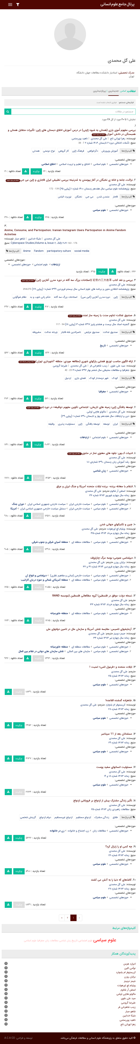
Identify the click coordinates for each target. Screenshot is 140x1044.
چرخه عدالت (51, 332)
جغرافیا (40, 941)
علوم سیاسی (100, 504)
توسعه (106, 424)
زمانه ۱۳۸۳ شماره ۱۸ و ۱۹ (116, 776)
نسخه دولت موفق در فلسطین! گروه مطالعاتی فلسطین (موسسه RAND (92, 596)
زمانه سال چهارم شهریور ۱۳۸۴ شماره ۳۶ (109, 495)
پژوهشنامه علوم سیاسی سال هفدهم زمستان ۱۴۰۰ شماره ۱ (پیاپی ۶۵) (94, 189)
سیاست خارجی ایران (79, 504)
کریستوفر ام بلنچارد (115, 705)
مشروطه (36, 332)
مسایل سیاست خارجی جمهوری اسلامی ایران (43, 509)
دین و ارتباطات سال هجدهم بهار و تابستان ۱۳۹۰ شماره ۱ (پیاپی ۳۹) (95, 416)
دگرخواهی (93, 151)
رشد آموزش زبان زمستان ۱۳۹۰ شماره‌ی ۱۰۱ (108, 462)
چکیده (36, 171)
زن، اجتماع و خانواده (78, 831)
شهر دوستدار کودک (98, 378)
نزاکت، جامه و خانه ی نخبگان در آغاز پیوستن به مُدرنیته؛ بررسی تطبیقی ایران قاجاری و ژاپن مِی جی (69, 180)
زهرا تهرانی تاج (117, 139)
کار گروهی (63, 151)
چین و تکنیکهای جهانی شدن (116, 524)
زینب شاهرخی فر (98, 366)
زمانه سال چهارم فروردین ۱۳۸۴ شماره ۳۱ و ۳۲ (106, 567)
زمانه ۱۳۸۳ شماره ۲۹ (118, 743)
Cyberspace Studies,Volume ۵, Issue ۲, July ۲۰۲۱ (39, 243)
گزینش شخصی (28, 817)
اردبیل (68, 378)
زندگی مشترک (101, 817)
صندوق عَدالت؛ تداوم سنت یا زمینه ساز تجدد (100, 315)
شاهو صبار (20, 239)
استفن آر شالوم (117, 491)
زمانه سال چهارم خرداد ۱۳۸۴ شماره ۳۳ (109, 604)
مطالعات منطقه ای (80, 542)
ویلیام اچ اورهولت (116, 529)
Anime (27, 251)
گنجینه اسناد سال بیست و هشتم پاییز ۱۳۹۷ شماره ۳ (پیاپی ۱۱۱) (97, 324)
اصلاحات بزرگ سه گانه (65, 297)
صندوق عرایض (92, 332)
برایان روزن (119, 562)
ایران (115, 424)
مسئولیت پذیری (66, 424)
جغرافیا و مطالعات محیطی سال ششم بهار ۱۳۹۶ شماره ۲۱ (101, 370)
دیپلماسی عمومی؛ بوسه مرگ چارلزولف (111, 558)
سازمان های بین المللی (78, 651)
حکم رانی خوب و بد (40, 297)
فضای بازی (80, 378)
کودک (115, 378)
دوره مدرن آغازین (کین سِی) (95, 297)
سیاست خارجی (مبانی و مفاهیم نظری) (70, 576)
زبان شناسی (65, 941)
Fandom (39, 251)
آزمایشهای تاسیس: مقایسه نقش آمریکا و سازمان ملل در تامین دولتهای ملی (89, 629)
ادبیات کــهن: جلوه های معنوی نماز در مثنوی (100, 453)
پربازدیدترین (99, 91)
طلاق (115, 817)
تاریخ (75, 941)
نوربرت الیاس (64, 197)
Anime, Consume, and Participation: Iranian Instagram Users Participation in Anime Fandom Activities (65, 232)
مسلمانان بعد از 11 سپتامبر (116, 734)
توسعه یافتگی (93, 424)
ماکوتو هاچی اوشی (96, 412)
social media (81, 251)
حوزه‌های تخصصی (118, 164)
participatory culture (59, 251)
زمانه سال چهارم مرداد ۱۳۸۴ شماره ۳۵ (110, 533)
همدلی (36, 151)
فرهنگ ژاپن (78, 151)
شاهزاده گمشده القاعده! (119, 700)
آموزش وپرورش (110, 151)
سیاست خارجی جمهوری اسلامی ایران (47, 504)
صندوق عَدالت (110, 332)
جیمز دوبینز (119, 634)
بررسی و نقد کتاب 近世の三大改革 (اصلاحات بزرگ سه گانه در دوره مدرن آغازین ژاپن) (77, 280)
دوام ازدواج (45, 817)
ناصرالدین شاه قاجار (71, 332)
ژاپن (116, 297)
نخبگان (78, 197)
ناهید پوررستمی (80, 139)
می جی (89, 197)
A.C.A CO (9, 1038)
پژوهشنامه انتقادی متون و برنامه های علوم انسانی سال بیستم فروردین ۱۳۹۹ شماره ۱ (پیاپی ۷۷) (80, 289)
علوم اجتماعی (41, 264)
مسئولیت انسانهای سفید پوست (114, 767)
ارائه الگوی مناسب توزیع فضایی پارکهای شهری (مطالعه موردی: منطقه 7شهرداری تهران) (75, 361)
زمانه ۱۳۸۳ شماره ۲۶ (118, 855)
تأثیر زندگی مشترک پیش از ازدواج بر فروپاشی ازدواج (102, 800)
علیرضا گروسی (60, 366)
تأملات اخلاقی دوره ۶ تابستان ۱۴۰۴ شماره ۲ (107, 143)
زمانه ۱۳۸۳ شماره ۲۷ (118, 889)
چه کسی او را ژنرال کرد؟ (118, 846)
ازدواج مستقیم (83, 817)
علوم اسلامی (99, 164)
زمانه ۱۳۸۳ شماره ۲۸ (118, 709)
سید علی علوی (117, 366)
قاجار (115, 197)
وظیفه (51, 424)
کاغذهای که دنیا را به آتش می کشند (111, 880)
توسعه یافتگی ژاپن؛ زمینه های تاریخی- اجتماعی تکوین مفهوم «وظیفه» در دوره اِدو (79, 407)
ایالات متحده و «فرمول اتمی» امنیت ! (111, 667)
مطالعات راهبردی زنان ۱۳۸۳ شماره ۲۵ (110, 809)
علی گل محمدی (99, 139)
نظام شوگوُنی (19, 297)
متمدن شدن (103, 197)
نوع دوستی (49, 151)
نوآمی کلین (130, 968)
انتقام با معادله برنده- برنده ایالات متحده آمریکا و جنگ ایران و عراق (94, 486)
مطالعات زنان (99, 831)
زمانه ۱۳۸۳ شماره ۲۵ (118, 676)
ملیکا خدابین (34, 239)
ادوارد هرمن (129, 964)
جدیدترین (113, 91)
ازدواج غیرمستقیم (64, 817)
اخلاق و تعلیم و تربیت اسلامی (74, 164)
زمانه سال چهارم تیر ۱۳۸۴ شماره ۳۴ (111, 638)
